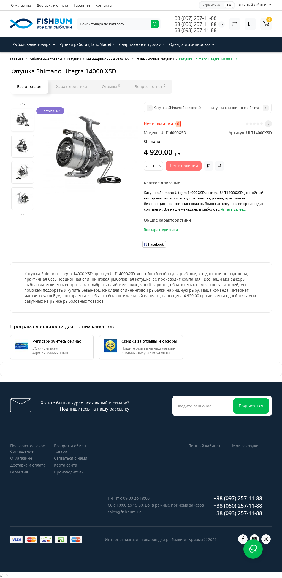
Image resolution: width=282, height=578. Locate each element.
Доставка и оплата (52, 5)
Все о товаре (29, 86)
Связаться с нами (70, 458)
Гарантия (82, 5)
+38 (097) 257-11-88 (194, 18)
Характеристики (71, 86)
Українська (211, 5)
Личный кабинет (204, 445)
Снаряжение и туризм (142, 44)
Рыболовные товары (33, 44)
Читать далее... (233, 209)
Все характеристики (161, 229)
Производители (69, 472)
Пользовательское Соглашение (27, 448)
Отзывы (111, 86)
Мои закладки (245, 445)
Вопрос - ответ (150, 86)
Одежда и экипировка (191, 44)
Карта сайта (65, 465)
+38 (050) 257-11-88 (194, 24)
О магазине (21, 5)
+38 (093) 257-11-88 (194, 30)
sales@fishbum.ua (125, 512)
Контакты (104, 5)
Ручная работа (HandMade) (87, 44)
